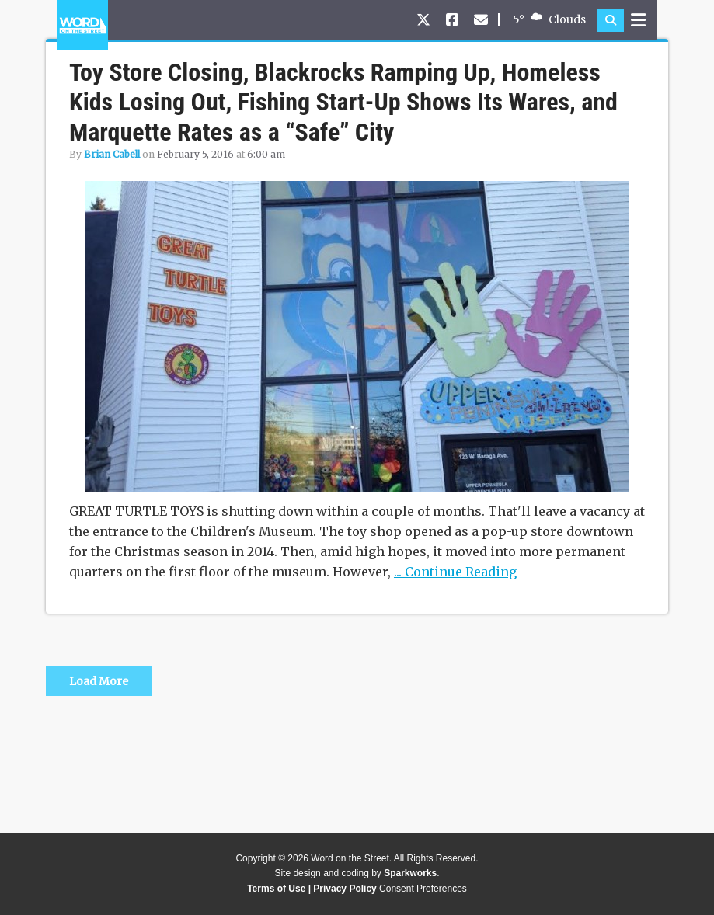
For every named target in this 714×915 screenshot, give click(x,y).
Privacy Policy (344, 888)
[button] (610, 20)
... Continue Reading (455, 571)
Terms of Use (276, 888)
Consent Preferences (423, 888)
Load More (98, 681)
